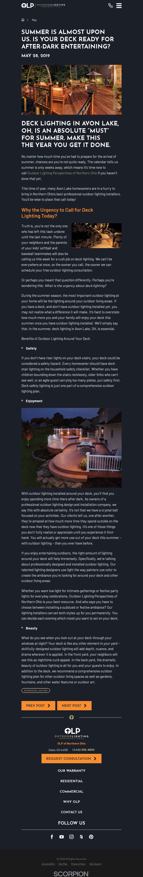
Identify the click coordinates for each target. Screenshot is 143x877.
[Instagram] (71, 837)
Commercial (71, 791)
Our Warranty (71, 771)
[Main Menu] (119, 5)
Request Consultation (71, 758)
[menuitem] (48, 864)
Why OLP (71, 802)
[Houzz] (81, 837)
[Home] (43, 5)
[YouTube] (61, 837)
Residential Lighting (35, 690)
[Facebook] (52, 837)
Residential (71, 781)
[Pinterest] (91, 837)
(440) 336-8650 (83, 749)
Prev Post (38, 706)
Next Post (74, 706)
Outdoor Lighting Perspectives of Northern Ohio (62, 173)
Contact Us (71, 812)
